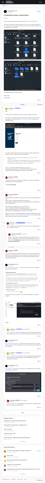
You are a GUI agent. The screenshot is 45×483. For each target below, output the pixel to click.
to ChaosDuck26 (28, 222)
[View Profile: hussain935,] (5, 470)
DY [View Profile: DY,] (13, 461)
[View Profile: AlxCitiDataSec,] (5, 456)
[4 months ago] (9, 466)
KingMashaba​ (28, 214)
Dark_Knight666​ (20, 214)
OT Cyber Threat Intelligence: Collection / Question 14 (19, 450)
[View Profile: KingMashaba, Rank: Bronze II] (6, 177)
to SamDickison (24, 233)
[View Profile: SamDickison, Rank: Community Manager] (8, 223)
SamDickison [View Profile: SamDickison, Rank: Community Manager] (12, 222)
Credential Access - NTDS (9, 433)
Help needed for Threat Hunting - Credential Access (15, 425)
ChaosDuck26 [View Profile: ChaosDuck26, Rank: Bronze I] (11, 194)
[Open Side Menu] (3, 2)
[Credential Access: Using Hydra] (10, 109)
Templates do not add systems (14, 464)
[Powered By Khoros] (40, 480)
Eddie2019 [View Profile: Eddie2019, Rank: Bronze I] (11, 434)
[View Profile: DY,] (5, 461)
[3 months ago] (9, 452)
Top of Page (13, 479)
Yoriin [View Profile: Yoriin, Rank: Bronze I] (11, 439)
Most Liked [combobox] (40, 104)
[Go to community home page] (10, 2)
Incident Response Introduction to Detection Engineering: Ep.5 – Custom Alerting (23, 469)
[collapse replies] (2, 108)
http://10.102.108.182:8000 (25, 119)
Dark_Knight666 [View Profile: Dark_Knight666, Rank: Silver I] (10, 10)
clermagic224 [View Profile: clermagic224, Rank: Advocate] (11, 426)
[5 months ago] (6, 439)
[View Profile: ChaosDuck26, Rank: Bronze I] (6, 195)
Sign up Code (10, 455)
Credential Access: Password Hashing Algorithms (15, 420)
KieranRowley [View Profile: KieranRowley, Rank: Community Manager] (11, 430)
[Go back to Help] (23, 412)
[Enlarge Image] (22, 44)
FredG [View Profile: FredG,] (14, 452)
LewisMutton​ (12, 214)
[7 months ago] (6, 422)
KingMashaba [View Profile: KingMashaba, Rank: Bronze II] (11, 176)
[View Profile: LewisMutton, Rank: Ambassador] (6, 109)
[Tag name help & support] (7, 97)
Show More (11, 247)
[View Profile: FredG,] (5, 451)
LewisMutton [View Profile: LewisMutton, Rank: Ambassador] (10, 108)
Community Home (5, 479)
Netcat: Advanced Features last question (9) (17, 460)
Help (25, 479)
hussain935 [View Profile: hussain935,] (15, 470)
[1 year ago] (6, 426)
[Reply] (39, 100)
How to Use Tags (7, 429)
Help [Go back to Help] (3, 5)
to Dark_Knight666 (26, 329)
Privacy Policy (20, 479)
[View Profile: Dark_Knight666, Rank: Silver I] (5, 11)
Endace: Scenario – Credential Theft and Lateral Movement (17, 437)
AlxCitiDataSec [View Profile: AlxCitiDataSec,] (16, 456)
